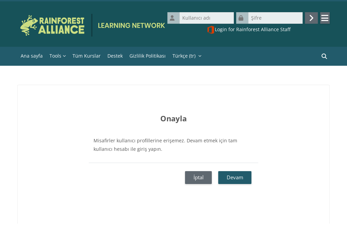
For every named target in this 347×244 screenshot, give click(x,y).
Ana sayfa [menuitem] (32, 56)
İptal (198, 177)
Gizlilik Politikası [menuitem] (147, 56)
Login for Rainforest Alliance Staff (248, 30)
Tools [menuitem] (55, 56)
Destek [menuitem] (115, 56)
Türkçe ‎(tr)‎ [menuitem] (184, 56)
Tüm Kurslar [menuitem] (87, 56)
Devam (235, 177)
